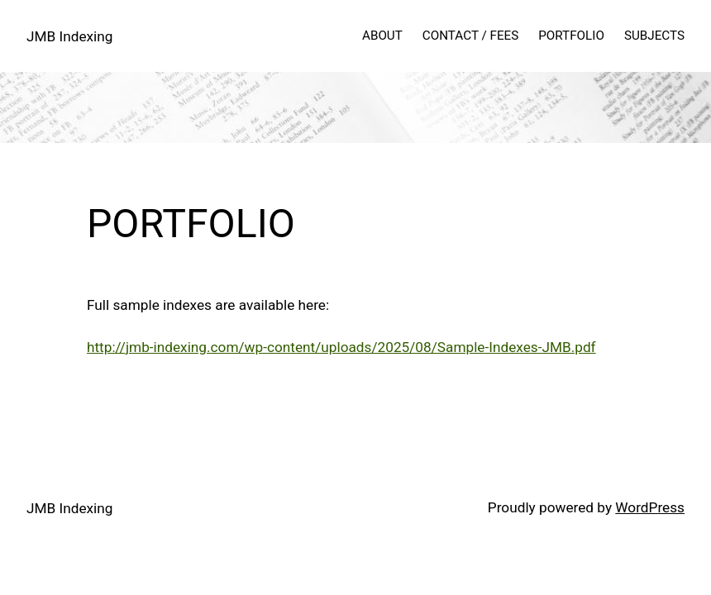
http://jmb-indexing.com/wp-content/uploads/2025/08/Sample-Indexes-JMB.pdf (341, 347)
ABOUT (382, 35)
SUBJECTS (654, 35)
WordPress (650, 507)
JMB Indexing (69, 36)
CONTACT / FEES (470, 35)
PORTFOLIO (571, 35)
